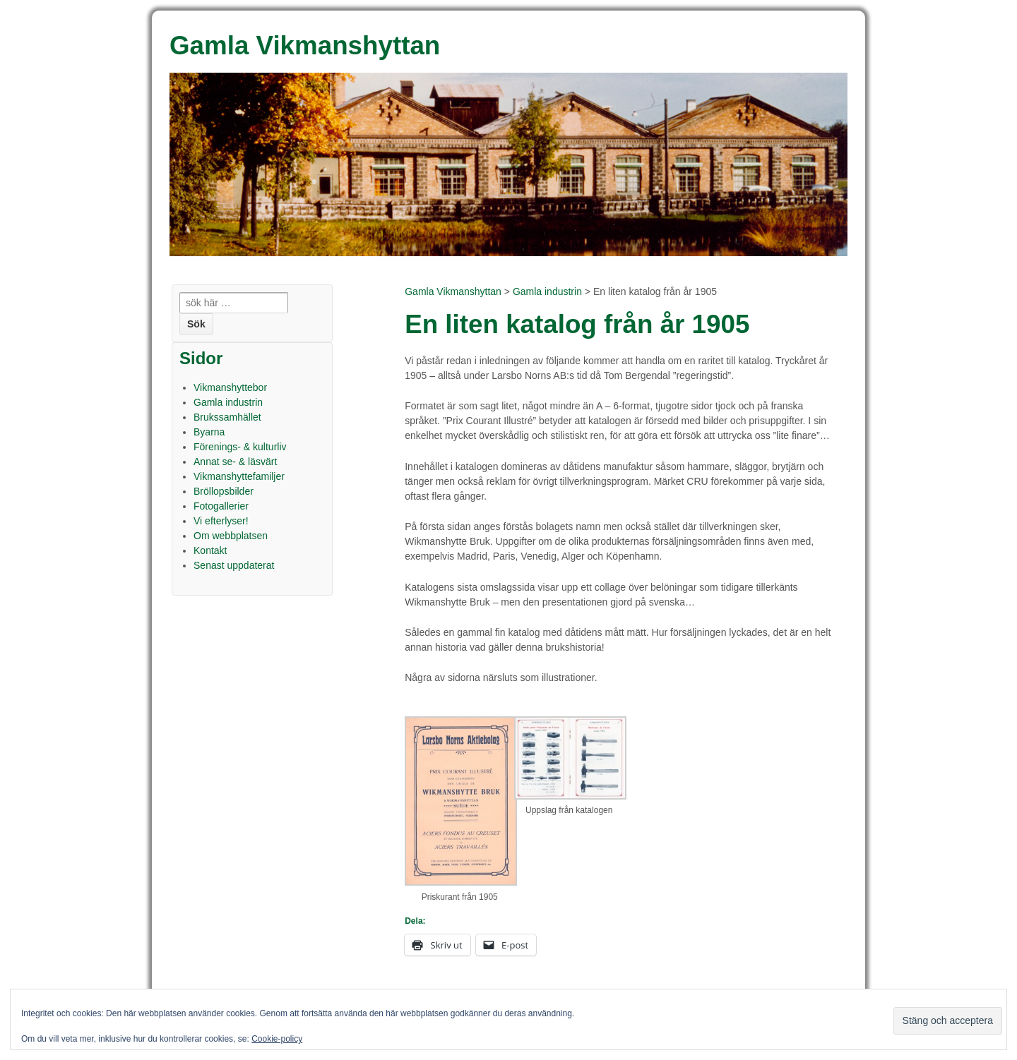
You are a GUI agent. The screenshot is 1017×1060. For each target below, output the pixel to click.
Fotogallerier (221, 506)
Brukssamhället (227, 417)
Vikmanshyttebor (230, 387)
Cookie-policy (276, 1039)
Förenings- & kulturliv (240, 446)
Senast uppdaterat (234, 565)
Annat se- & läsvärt (235, 461)
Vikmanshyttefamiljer (239, 476)
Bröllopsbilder (224, 491)
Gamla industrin (547, 291)
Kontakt (210, 550)
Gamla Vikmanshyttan (453, 291)
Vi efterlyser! (221, 520)
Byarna (209, 432)
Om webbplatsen (231, 535)
